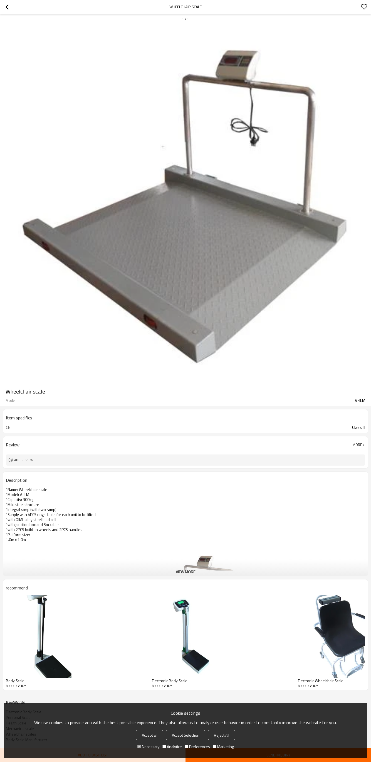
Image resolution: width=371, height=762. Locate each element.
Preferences (197, 746)
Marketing (223, 746)
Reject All (221, 735)
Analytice (172, 746)
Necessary (148, 746)
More (357, 445)
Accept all (149, 735)
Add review (23, 460)
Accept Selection (185, 735)
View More (185, 572)
